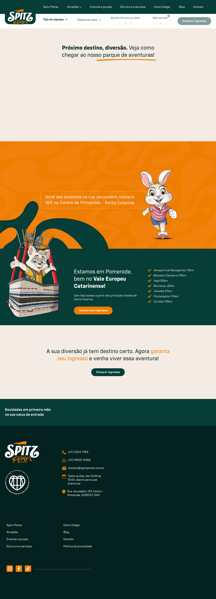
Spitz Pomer (51, 7)
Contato (198, 7)
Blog (182, 7)
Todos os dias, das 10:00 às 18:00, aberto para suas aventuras (84, 480)
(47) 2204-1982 (78, 452)
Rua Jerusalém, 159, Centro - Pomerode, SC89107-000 (85, 493)
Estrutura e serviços (132, 7)
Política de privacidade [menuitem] (77, 546)
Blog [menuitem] (66, 532)
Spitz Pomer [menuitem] (14, 525)
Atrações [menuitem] (12, 532)
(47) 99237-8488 (79, 460)
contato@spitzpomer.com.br (86, 468)
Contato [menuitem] (68, 539)
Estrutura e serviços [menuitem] (19, 546)
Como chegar (162, 7)
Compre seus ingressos (93, 310)
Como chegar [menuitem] (71, 525)
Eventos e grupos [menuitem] (17, 539)
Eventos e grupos (101, 7)
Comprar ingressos (108, 372)
